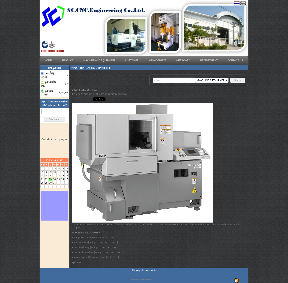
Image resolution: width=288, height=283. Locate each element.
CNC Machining (82, 247)
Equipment (79, 237)
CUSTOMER (132, 60)
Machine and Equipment (99, 60)
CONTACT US (235, 60)
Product (67, 60)
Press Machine (81, 242)
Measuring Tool (81, 257)
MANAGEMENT (157, 60)
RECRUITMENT (209, 60)
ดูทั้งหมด (76, 262)
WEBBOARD (183, 60)
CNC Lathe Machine (83, 252)
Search (237, 80)
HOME (48, 60)
